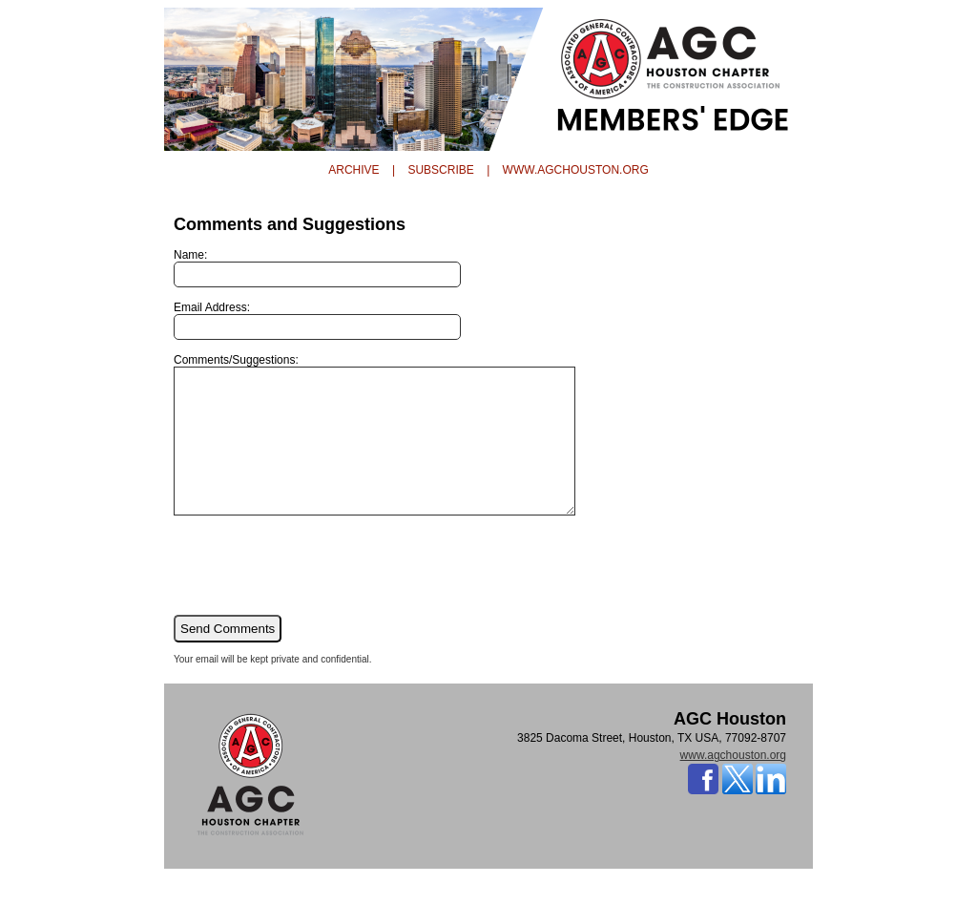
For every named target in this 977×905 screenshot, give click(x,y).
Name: (317, 267)
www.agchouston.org (733, 783)
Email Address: (317, 320)
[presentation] (319, 593)
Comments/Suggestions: (398, 448)
